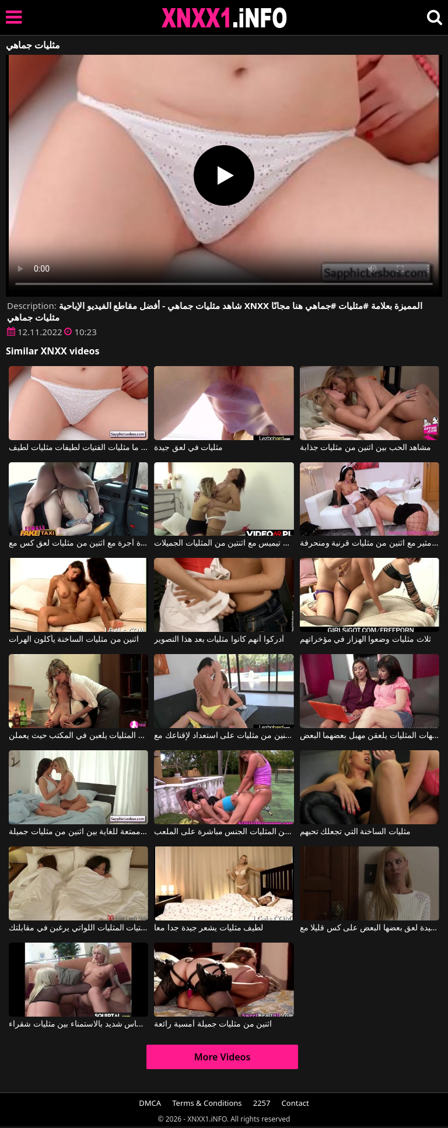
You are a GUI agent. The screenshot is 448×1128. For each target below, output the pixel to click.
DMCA (150, 1103)
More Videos (222, 1056)
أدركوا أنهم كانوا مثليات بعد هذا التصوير (219, 639)
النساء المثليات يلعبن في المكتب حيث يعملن (78, 735)
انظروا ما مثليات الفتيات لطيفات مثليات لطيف (78, 447)
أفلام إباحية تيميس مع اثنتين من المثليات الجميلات (223, 543)
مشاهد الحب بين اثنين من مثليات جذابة (366, 447)
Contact (295, 1103)
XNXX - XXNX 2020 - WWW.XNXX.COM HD (224, 18)
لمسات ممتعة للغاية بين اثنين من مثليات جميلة (78, 832)
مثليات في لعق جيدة (188, 447)
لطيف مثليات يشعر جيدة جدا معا (208, 928)
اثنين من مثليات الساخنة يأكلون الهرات (74, 639)
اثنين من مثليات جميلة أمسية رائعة (213, 1024)
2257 (262, 1103)
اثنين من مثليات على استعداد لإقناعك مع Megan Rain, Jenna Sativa (223, 735)
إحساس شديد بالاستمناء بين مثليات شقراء (78, 1024)
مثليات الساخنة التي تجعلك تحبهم (355, 832)
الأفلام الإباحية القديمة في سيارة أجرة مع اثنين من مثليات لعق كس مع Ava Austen (78, 543)
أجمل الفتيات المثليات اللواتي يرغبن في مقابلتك (78, 928)
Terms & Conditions (207, 1103)
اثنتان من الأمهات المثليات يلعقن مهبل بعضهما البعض (369, 735)
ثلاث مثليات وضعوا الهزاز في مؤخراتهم (365, 639)
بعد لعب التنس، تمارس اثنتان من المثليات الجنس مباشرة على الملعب (223, 832)
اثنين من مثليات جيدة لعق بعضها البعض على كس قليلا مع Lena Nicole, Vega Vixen (369, 928)
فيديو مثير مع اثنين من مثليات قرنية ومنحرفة (369, 543)
